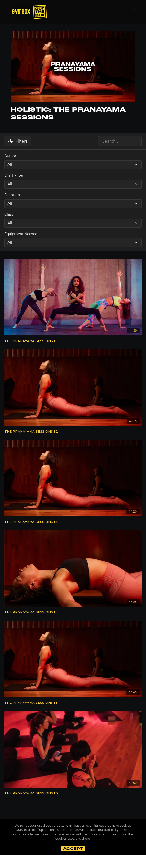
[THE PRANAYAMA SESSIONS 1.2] (73, 431)
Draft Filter (13, 175)
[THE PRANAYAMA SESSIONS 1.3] (73, 702)
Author (10, 156)
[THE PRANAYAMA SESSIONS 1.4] (73, 522)
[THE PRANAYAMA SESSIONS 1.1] (73, 612)
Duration (12, 195)
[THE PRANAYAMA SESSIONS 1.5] (73, 341)
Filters (18, 141)
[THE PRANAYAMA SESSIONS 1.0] (73, 793)
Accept (73, 848)
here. (87, 838)
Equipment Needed (20, 234)
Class (8, 214)
